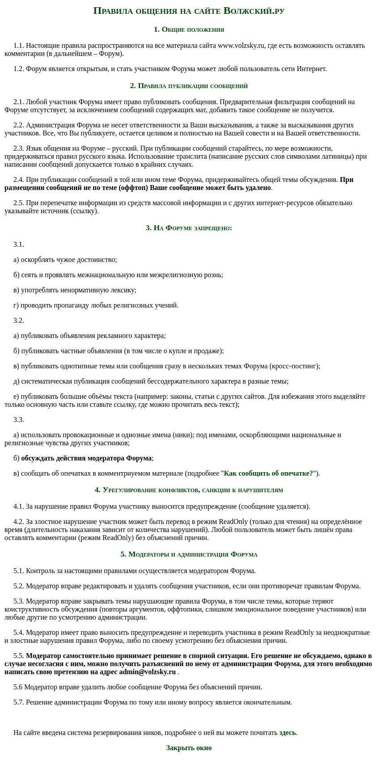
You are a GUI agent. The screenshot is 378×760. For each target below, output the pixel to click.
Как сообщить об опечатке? (268, 473)
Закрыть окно (189, 748)
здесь (287, 732)
